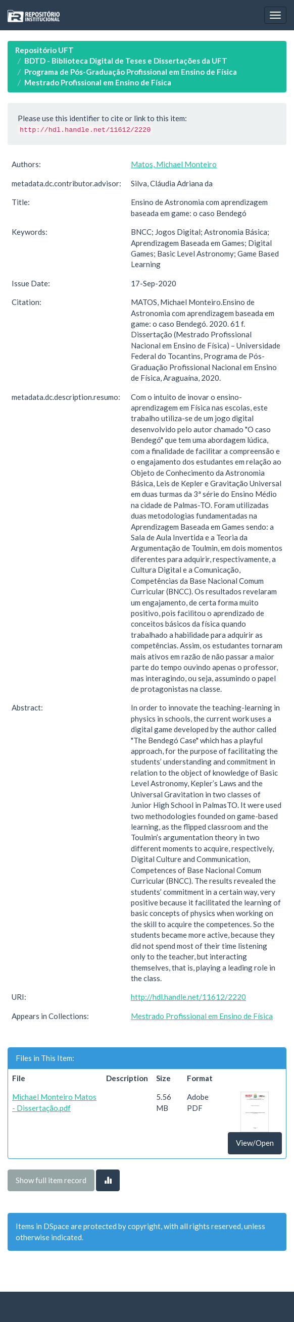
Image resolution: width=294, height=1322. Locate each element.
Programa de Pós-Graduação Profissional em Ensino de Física (130, 71)
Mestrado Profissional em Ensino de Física (97, 82)
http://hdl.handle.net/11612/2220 (188, 996)
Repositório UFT (44, 50)
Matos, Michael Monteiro (174, 164)
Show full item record (51, 1180)
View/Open (255, 1142)
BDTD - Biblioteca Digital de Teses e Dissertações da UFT (125, 60)
